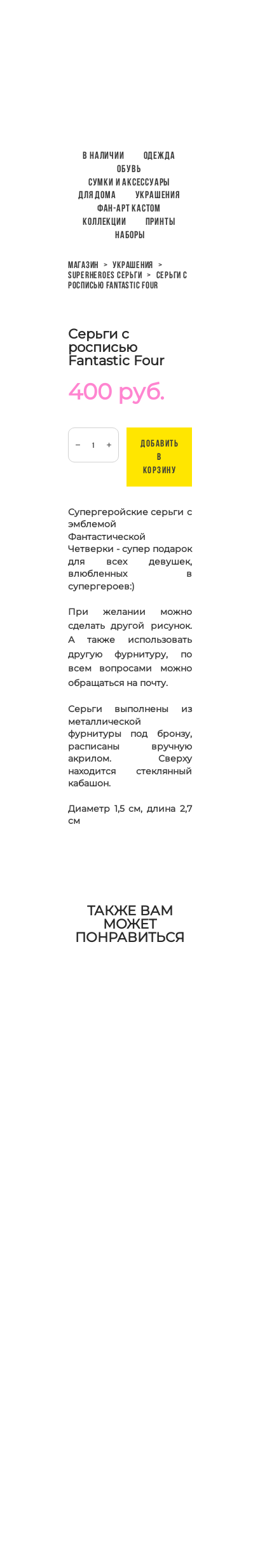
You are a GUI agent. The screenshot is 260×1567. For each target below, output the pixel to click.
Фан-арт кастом (129, 208)
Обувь (128, 168)
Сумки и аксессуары (129, 182)
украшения (133, 265)
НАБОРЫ (130, 234)
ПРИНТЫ (160, 221)
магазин (83, 265)
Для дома (97, 194)
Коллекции (104, 221)
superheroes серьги (105, 275)
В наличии (103, 155)
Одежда (159, 155)
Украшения (157, 194)
